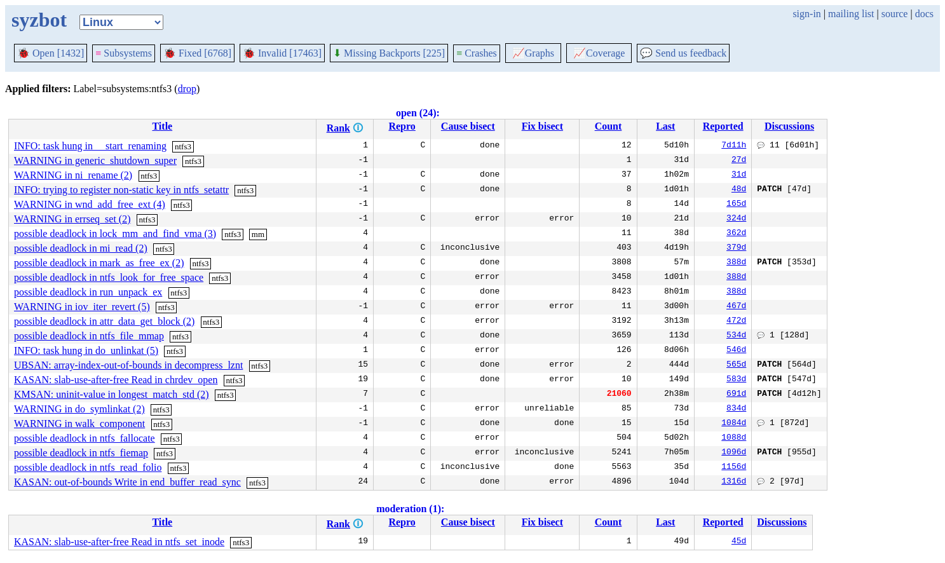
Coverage (599, 53)
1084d (733, 424)
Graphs (533, 53)
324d (736, 219)
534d (736, 336)
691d (736, 394)
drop (187, 88)
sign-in (806, 13)
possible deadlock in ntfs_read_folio (87, 467)
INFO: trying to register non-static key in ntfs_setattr (121, 189)
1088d (733, 438)
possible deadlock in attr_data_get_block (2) (104, 321)
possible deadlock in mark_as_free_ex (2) (99, 262)
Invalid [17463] (282, 53)
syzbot (39, 19)
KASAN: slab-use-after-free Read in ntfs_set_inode (119, 541)
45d (738, 542)
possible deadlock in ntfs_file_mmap (89, 335)
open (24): (418, 112)
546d (736, 350)
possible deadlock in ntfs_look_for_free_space (108, 277)
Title (162, 126)
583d (736, 380)
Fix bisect (542, 126)
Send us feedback (683, 53)
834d (736, 409)
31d (738, 175)
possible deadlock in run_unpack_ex (88, 292)
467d (736, 307)
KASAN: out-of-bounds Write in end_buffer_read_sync (127, 482)
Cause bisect (468, 126)
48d (738, 190)
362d (736, 234)
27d (738, 160)
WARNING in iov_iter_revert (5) (82, 306)
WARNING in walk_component (79, 423)
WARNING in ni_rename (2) (73, 175)
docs (924, 13)
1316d (733, 482)
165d (736, 204)
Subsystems (123, 53)
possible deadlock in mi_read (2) (80, 248)
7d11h (733, 146)
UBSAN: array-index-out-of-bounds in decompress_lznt (128, 365)
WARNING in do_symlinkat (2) (79, 409)
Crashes (476, 53)
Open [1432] (50, 53)
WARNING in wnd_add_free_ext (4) (89, 204)
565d (736, 365)
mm (258, 234)
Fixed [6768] (197, 53)
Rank (338, 128)
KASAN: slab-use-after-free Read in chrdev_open (115, 379)
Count (608, 126)
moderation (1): (410, 508)
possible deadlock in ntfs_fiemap (81, 452)
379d (736, 248)
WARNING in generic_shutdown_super (95, 160)
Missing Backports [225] (389, 53)
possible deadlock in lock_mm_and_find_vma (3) (115, 233)
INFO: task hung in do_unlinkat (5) (86, 350)
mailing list (851, 13)
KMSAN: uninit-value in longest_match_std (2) (111, 394)
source (894, 13)
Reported (723, 126)
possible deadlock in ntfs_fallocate (84, 438)
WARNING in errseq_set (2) (72, 219)
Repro (401, 126)
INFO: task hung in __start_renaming (90, 145)
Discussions (789, 126)
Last (665, 126)
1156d (733, 467)
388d (736, 263)
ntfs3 (183, 146)
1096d (733, 453)
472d (736, 321)
